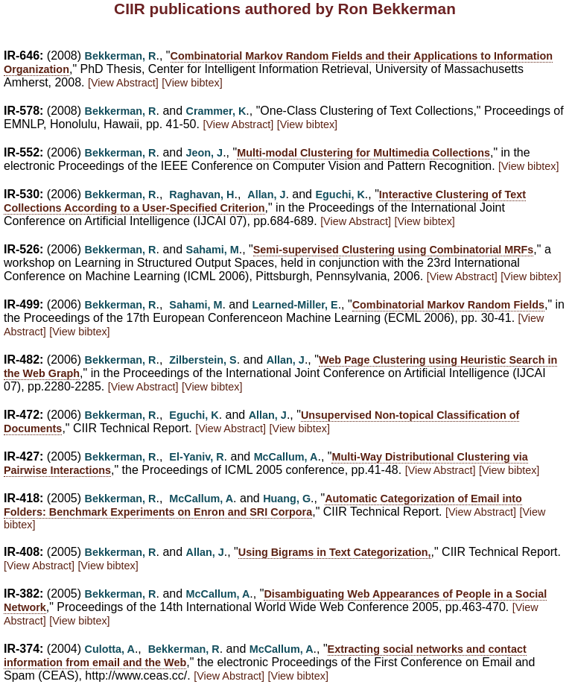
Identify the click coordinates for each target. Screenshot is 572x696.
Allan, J (266, 194)
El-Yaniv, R (196, 457)
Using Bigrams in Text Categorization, (334, 552)
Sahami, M (212, 250)
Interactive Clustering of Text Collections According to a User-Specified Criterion (265, 201)
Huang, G (287, 498)
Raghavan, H (201, 194)
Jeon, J (204, 153)
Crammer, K (216, 111)
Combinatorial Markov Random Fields (448, 305)
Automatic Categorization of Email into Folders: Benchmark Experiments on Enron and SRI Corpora (263, 505)
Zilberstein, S (202, 360)
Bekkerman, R (120, 56)
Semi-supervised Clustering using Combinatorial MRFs (393, 250)
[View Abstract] (123, 83)
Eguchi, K (339, 194)
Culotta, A (110, 649)
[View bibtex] (192, 83)
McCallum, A (286, 457)
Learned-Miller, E (295, 305)
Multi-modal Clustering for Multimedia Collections (363, 153)
